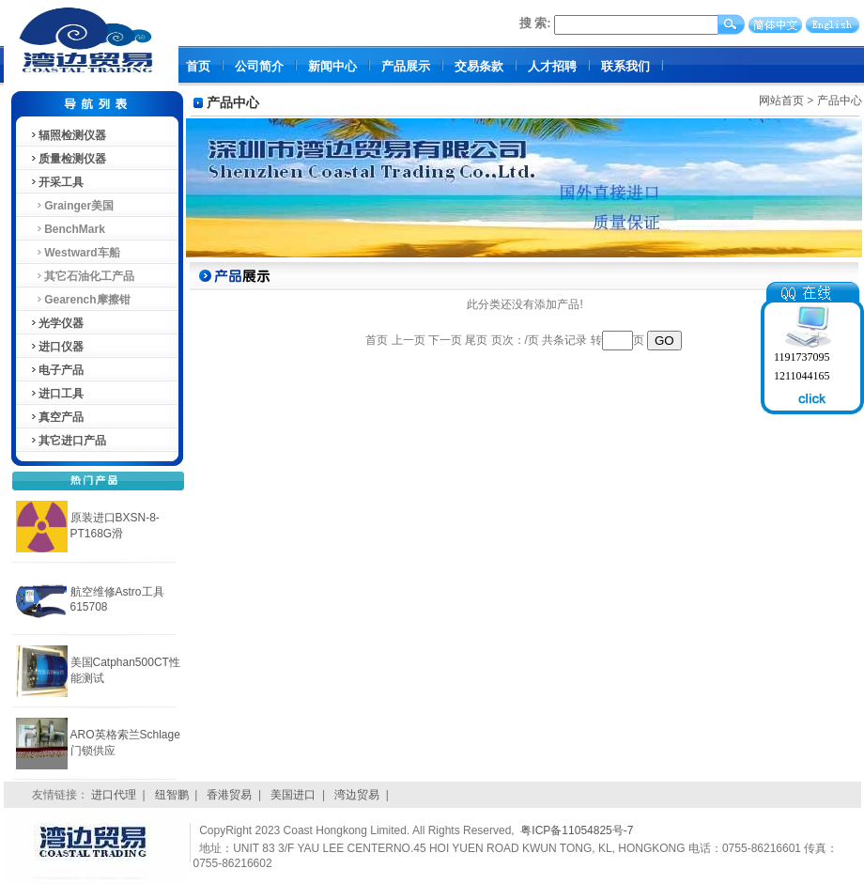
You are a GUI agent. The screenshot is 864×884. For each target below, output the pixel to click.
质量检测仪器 (67, 158)
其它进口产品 (67, 440)
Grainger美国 (72, 205)
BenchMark (67, 229)
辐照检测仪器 (67, 135)
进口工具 (56, 393)
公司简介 (259, 66)
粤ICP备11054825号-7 (576, 830)
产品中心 (839, 100)
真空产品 (56, 417)
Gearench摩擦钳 (80, 299)
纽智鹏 (172, 794)
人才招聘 (552, 66)
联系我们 (625, 66)
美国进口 (293, 794)
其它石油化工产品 (82, 276)
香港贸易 (229, 794)
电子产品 (56, 370)
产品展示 (405, 66)
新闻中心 (332, 66)
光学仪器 (56, 323)
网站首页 (781, 100)
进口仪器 (56, 346)
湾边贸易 (356, 794)
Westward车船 (74, 252)
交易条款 (479, 66)
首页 (198, 66)
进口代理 (113, 794)
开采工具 (56, 182)
